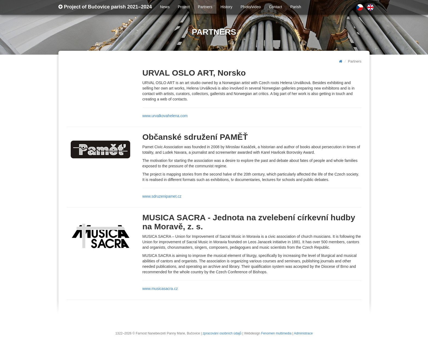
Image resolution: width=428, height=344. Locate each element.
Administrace (303, 333)
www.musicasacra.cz (160, 288)
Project (184, 7)
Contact (275, 7)
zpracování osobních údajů (222, 333)
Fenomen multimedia (276, 333)
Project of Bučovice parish (105, 7)
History (227, 7)
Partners (205, 7)
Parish (295, 7)
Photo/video (250, 7)
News (165, 7)
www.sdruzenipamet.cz (162, 196)
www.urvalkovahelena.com (165, 116)
